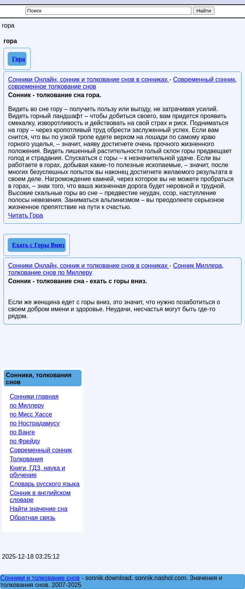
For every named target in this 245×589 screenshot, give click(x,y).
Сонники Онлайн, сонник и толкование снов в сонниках (88, 79)
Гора (18, 59)
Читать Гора (25, 215)
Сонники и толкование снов (40, 578)
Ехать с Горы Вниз (38, 245)
